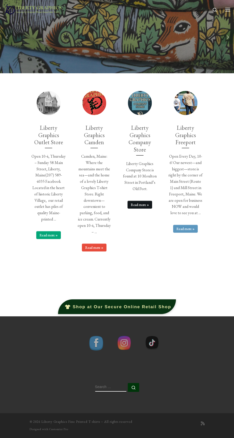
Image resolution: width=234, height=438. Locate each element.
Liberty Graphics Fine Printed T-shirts (70, 421)
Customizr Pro (58, 429)
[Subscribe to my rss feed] (203, 423)
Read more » (49, 235)
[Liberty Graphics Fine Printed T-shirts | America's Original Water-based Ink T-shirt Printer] (33, 8)
